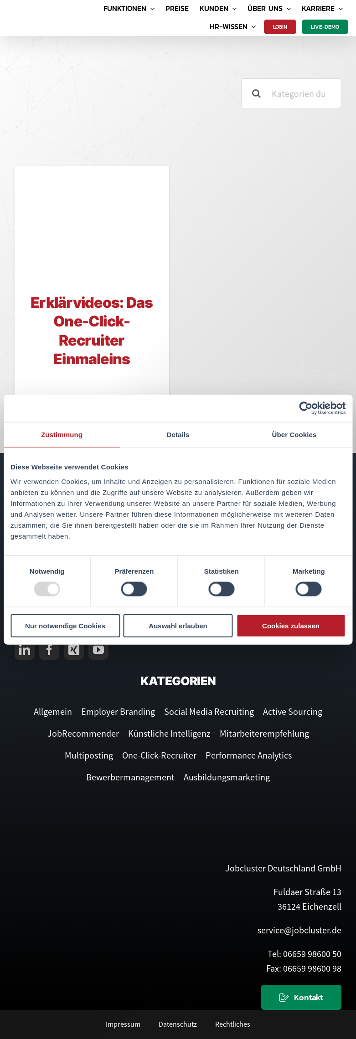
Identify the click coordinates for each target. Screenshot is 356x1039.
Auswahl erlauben (178, 625)
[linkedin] (25, 650)
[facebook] (49, 650)
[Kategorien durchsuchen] (291, 93)
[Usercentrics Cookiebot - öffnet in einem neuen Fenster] (306, 408)
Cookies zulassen (291, 625)
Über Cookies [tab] (294, 434)
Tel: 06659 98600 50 (304, 953)
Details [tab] (178, 434)
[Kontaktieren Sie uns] (301, 997)
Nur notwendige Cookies (65, 625)
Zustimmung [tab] (62, 434)
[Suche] (256, 93)
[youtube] (98, 650)
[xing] (74, 650)
